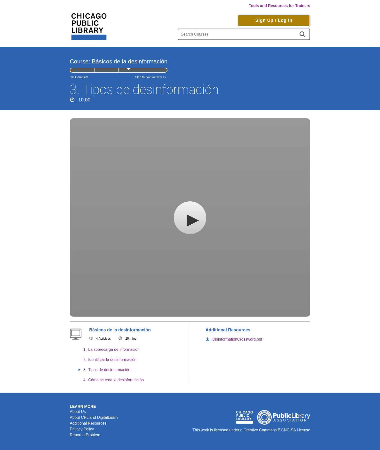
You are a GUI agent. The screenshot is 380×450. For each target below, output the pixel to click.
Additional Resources (88, 423)
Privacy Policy (82, 429)
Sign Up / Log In (273, 20)
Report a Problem (85, 435)
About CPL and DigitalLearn (94, 417)
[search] (303, 34)
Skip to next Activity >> (150, 77)
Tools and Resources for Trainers (279, 6)
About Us (78, 412)
